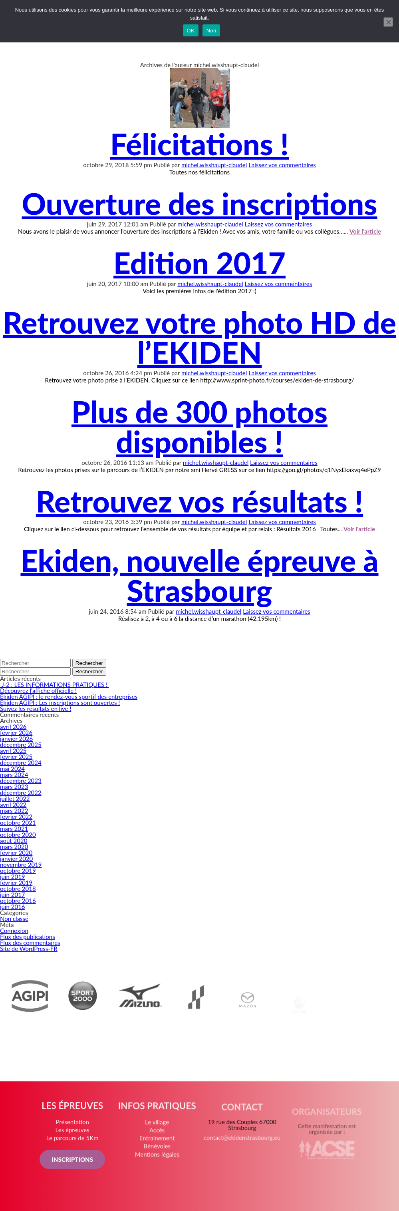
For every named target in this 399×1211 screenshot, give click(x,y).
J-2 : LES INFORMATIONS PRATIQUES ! (54, 684)
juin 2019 (12, 876)
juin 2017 (12, 894)
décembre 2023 (21, 780)
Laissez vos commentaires (282, 164)
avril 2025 (13, 750)
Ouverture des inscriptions (199, 203)
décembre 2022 (21, 792)
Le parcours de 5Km (74, 1140)
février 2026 (16, 732)
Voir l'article (365, 231)
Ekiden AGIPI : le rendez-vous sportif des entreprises (68, 696)
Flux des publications (27, 936)
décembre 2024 (21, 762)
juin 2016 (12, 906)
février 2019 (16, 882)
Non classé (14, 918)
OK (191, 31)
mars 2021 (14, 828)
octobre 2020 (18, 834)
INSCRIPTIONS (73, 1161)
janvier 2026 (16, 738)
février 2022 (16, 816)
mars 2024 (14, 774)
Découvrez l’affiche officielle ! (38, 690)
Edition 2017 (199, 262)
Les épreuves (74, 1132)
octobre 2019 (18, 870)
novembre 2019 (21, 864)
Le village (158, 1129)
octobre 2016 (18, 900)
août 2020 (13, 840)
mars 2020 (14, 846)
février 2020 (16, 852)
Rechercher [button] (89, 663)
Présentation (74, 1125)
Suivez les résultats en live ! (35, 708)
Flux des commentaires (30, 942)
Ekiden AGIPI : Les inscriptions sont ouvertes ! (60, 702)
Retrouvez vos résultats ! (199, 501)
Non (211, 31)
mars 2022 (14, 810)
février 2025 (16, 756)
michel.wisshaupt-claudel (214, 164)
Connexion (14, 930)
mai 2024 (12, 768)
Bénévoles (157, 1151)
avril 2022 (13, 804)
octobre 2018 (18, 888)
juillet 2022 (15, 798)
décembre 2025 (21, 744)
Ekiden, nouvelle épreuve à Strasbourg (199, 575)
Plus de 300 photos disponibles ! (199, 426)
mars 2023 (14, 786)
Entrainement (157, 1144)
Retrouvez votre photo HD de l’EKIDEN (199, 337)
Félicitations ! (199, 144)
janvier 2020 (16, 858)
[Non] (388, 22)
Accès (158, 1136)
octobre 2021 (18, 822)
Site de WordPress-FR (29, 948)
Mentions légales (157, 1159)
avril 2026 (13, 726)
